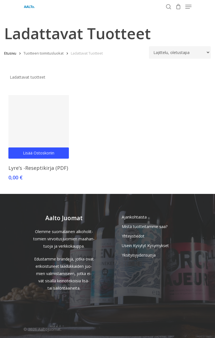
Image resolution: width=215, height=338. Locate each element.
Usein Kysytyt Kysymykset (145, 245)
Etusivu (10, 53)
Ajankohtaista (134, 217)
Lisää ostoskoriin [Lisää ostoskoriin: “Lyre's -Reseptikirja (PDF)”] (38, 153)
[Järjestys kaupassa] (180, 52)
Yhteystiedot (133, 236)
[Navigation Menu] (188, 7)
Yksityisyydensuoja (139, 255)
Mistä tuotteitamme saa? (144, 226)
